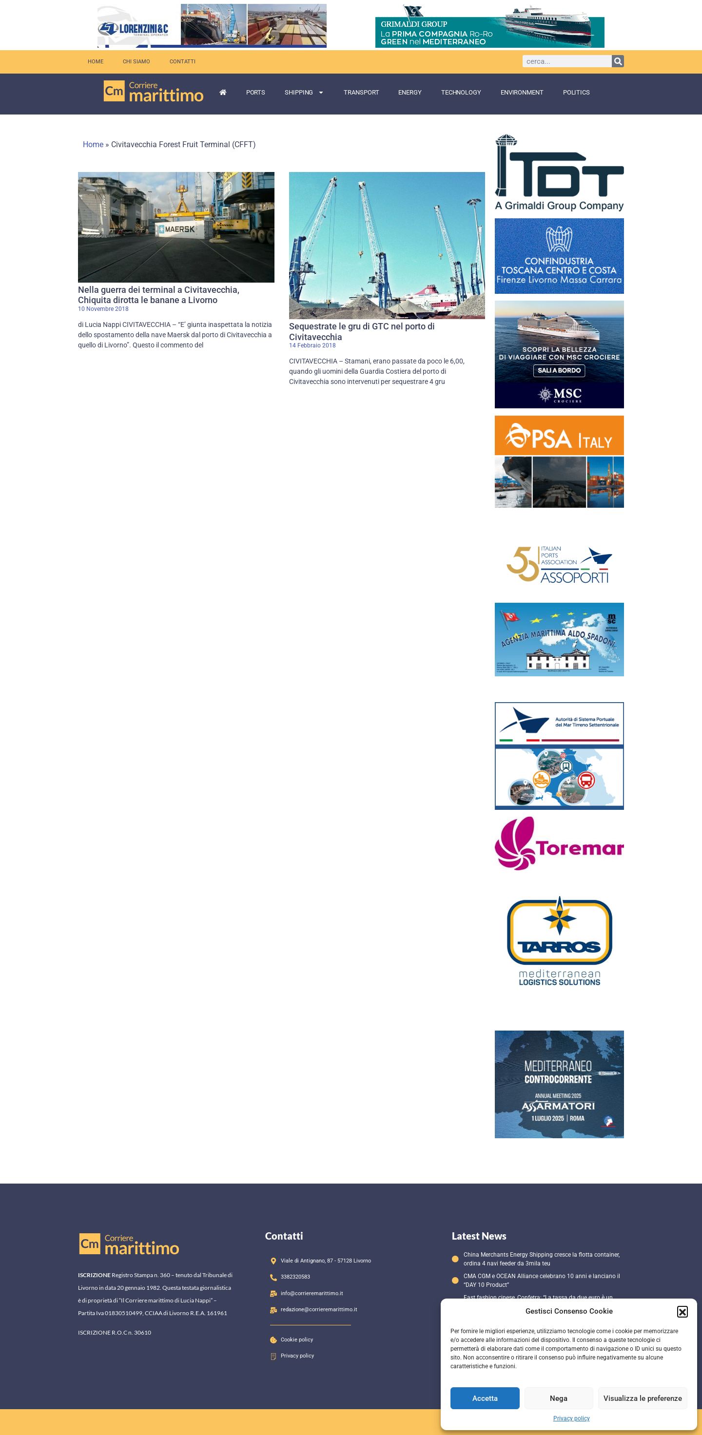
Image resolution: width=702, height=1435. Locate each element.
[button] (682, 1311)
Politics (576, 92)
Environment (522, 92)
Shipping (304, 92)
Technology (461, 92)
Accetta (485, 1398)
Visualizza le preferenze (643, 1398)
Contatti (182, 61)
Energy (409, 92)
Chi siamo (136, 61)
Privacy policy (571, 1418)
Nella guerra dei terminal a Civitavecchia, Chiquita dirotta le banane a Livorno (158, 295)
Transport (361, 92)
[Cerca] (618, 61)
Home (95, 61)
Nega (558, 1398)
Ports (256, 92)
